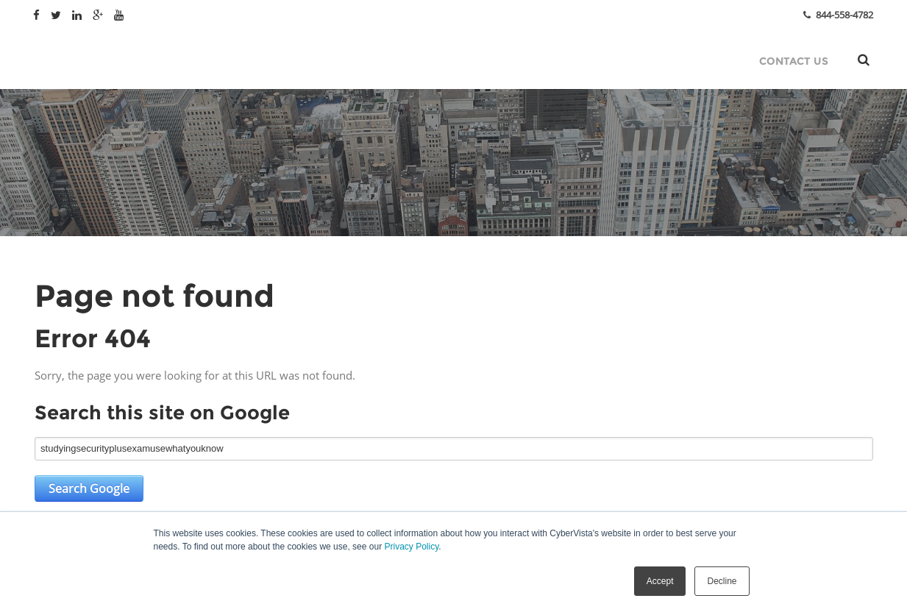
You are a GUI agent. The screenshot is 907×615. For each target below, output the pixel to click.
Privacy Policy (411, 546)
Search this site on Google (162, 412)
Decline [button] (721, 581)
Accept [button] (660, 581)
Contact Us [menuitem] (793, 61)
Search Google (89, 488)
